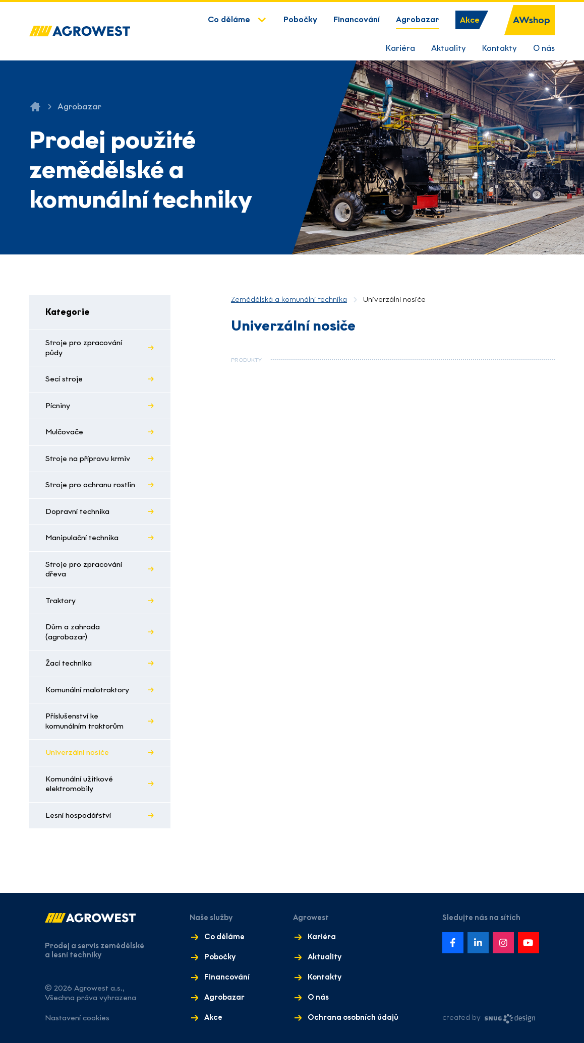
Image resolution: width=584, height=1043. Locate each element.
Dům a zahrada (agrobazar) (72, 631)
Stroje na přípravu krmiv (87, 458)
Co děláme (229, 19)
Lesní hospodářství (78, 815)
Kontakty (499, 48)
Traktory (60, 600)
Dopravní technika (77, 511)
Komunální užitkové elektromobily (79, 784)
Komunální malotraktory (87, 689)
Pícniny (57, 405)
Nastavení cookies (77, 1017)
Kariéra (400, 48)
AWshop (531, 20)
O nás (544, 48)
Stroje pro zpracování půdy (83, 347)
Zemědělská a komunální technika (289, 299)
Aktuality (448, 48)
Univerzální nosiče (77, 752)
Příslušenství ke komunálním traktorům (84, 721)
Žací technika (68, 663)
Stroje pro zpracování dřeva (83, 569)
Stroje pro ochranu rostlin (90, 484)
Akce (470, 20)
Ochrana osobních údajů (353, 1017)
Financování (356, 19)
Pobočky (300, 19)
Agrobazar (417, 19)
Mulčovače (64, 431)
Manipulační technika (82, 537)
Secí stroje (64, 378)
